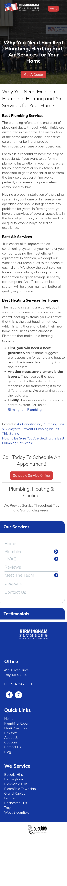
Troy (7, 807)
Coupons (13, 583)
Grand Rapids (14, 793)
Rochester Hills (15, 803)
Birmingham (13, 779)
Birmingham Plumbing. (25, 409)
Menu (53, 8)
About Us (11, 737)
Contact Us (15, 592)
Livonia (9, 798)
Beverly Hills (13, 774)
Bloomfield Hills (15, 784)
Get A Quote (33, 74)
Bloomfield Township (20, 789)
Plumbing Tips (53, 424)
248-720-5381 (21, 684)
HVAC (10, 559)
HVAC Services (15, 728)
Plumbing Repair (16, 723)
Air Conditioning (29, 424)
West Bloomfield (16, 812)
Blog (7, 752)
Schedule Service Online (31, 475)
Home (10, 543)
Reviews (13, 567)
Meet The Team (19, 575)
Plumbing (14, 551)
